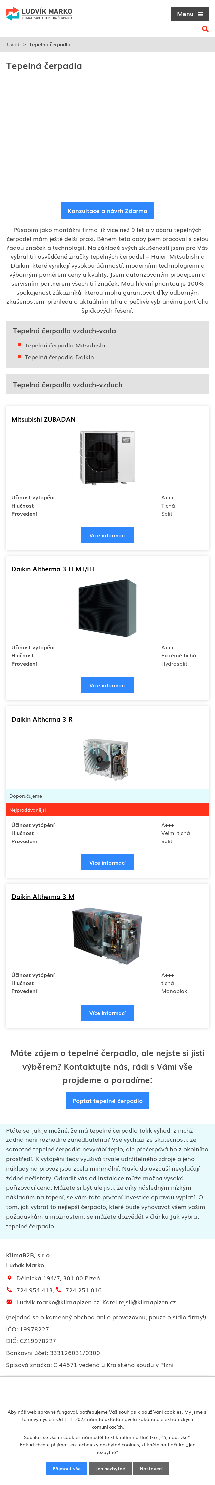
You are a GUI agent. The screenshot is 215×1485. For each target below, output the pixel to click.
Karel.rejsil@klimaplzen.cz (139, 1303)
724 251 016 (83, 1291)
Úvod (13, 44)
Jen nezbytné (110, 1468)
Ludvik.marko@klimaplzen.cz (57, 1303)
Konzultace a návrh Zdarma (107, 210)
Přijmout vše (67, 1468)
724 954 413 (34, 1291)
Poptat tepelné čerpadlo (107, 1102)
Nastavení (151, 1468)
